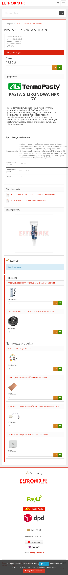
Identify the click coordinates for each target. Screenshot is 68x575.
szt (55, 67)
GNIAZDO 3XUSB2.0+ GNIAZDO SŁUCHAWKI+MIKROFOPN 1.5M (31, 312)
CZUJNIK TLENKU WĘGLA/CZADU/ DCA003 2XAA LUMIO (28, 434)
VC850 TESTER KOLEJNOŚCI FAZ (19, 349)
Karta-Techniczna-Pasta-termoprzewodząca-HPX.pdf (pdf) (33, 194)
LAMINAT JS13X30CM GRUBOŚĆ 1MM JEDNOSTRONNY (27, 377)
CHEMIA (18, 23)
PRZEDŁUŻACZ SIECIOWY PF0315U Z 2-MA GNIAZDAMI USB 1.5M (31, 283)
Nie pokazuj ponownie (33, 572)
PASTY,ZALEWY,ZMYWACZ (33, 23)
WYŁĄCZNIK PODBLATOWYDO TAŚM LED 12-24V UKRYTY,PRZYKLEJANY (33, 406)
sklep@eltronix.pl (37, 553)
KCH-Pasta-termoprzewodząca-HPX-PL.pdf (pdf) (29, 200)
